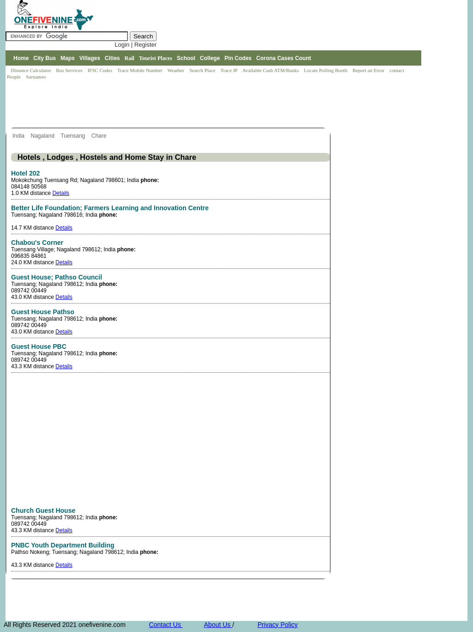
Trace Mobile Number (140, 70)
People (14, 76)
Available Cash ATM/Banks (271, 70)
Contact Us (165, 624)
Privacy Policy (277, 624)
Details (60, 193)
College (210, 58)
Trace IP (229, 70)
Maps (68, 58)
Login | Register (136, 44)
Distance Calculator (31, 70)
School (186, 58)
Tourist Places (155, 58)
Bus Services (69, 70)
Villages (89, 58)
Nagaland (43, 136)
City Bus (44, 58)
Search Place (203, 70)
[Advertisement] (174, 104)
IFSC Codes (100, 70)
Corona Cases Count (283, 58)
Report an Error (369, 70)
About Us (218, 624)
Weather (177, 70)
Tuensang (73, 136)
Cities (112, 58)
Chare (99, 136)
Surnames (36, 76)
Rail (129, 58)
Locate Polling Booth (326, 70)
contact (397, 70)
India (19, 136)
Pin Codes (238, 58)
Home (21, 58)
